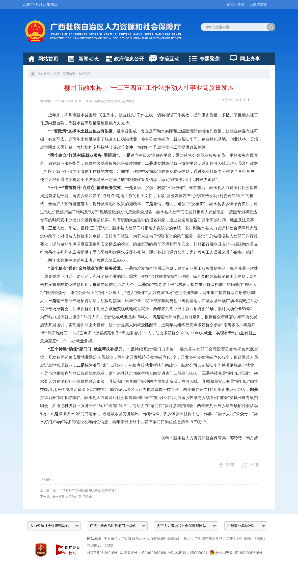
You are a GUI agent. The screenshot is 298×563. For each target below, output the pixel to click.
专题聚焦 (210, 59)
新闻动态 (88, 59)
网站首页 (48, 59)
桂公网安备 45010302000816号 (236, 553)
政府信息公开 (129, 59)
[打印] (226, 465)
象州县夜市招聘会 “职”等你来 (72, 496)
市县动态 (84, 73)
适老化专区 (236, 4)
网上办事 (250, 59)
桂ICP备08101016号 (102, 553)
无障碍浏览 (258, 4)
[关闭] (250, 465)
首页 (57, 73)
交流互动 (169, 59)
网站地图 (94, 539)
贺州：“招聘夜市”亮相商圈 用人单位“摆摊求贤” (84, 490)
